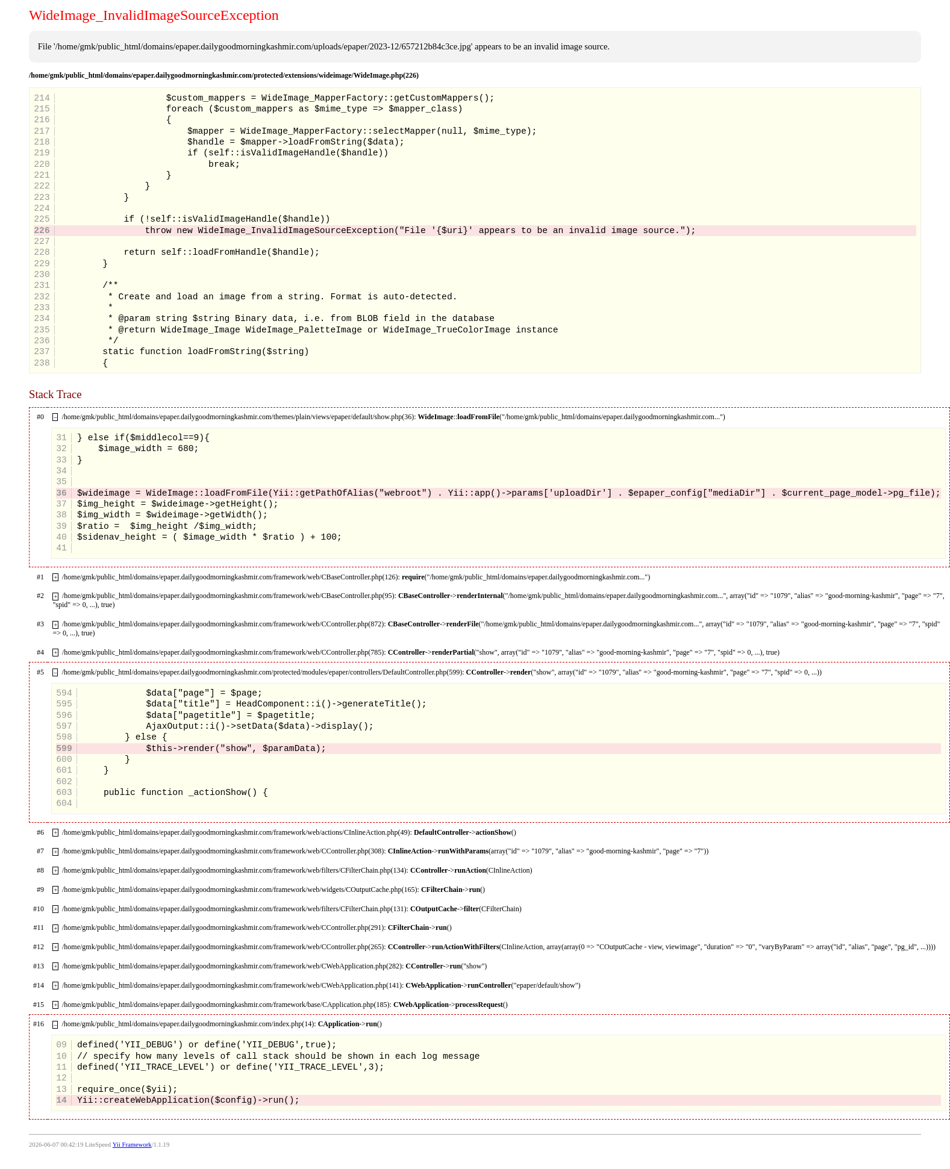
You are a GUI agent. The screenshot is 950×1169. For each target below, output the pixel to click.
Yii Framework (132, 1144)
